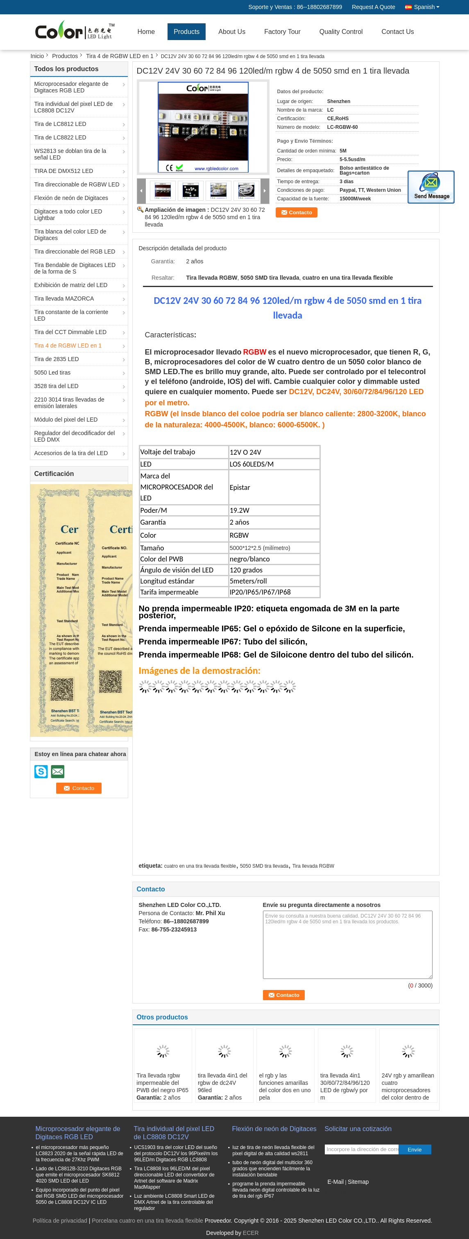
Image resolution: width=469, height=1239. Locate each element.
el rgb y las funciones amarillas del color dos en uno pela (284, 1086)
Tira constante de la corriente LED (71, 315)
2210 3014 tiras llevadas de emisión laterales (69, 402)
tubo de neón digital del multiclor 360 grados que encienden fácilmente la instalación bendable (273, 1169)
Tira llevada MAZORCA (64, 298)
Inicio (37, 56)
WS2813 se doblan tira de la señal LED (70, 154)
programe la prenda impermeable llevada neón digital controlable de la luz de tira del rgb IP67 (276, 1190)
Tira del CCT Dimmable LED (70, 332)
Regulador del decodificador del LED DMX (74, 436)
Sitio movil (341, 1192)
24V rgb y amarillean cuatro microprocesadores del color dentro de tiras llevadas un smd (408, 1094)
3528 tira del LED (56, 386)
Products (186, 31)
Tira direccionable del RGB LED (75, 251)
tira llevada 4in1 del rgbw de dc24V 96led (222, 1082)
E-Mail (336, 1181)
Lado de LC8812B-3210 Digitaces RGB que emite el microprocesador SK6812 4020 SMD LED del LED (79, 1175)
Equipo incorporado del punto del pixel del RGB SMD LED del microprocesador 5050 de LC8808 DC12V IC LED (80, 1196)
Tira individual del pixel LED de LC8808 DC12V (73, 107)
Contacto (300, 212)
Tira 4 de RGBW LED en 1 (119, 56)
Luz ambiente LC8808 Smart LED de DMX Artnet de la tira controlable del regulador (174, 1202)
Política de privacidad (60, 1220)
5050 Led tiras (52, 372)
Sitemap (358, 1181)
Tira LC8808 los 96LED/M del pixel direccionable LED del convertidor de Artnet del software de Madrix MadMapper (174, 1178)
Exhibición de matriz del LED (71, 285)
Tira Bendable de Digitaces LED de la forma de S (75, 268)
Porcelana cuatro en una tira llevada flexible (147, 1220)
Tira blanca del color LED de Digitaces (70, 234)
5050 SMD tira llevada (264, 866)
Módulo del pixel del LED (66, 419)
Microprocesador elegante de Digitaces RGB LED (71, 87)
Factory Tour (282, 31)
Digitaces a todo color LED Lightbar (68, 214)
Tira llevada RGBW (313, 866)
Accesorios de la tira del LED (71, 453)
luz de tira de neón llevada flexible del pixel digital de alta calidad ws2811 (274, 1150)
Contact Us (398, 31)
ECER (251, 1233)
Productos (65, 56)
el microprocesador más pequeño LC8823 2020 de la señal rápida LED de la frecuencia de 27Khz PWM (80, 1154)
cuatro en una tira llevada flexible (200, 866)
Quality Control (341, 31)
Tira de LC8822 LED (60, 137)
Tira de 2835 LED (56, 359)
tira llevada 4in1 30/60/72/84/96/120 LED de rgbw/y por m (345, 1086)
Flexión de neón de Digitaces (71, 198)
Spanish (427, 7)
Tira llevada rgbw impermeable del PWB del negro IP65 (162, 1082)
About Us (231, 31)
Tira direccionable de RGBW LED (77, 184)
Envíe (414, 1150)
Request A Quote (373, 7)
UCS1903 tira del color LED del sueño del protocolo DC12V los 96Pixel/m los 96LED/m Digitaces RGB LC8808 (176, 1154)
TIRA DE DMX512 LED (63, 171)
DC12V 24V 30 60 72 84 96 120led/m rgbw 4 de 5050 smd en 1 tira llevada (205, 217)
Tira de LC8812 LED (60, 124)
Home (146, 31)
